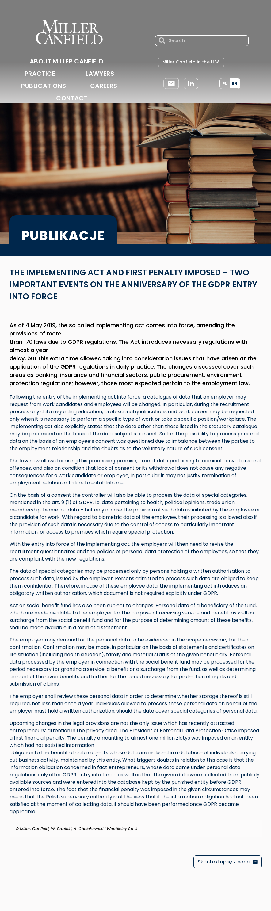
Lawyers (100, 73)
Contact (72, 98)
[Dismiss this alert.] (258, 824)
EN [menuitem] (234, 83)
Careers (103, 86)
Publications (43, 86)
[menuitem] (225, 83)
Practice (40, 73)
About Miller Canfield (66, 61)
